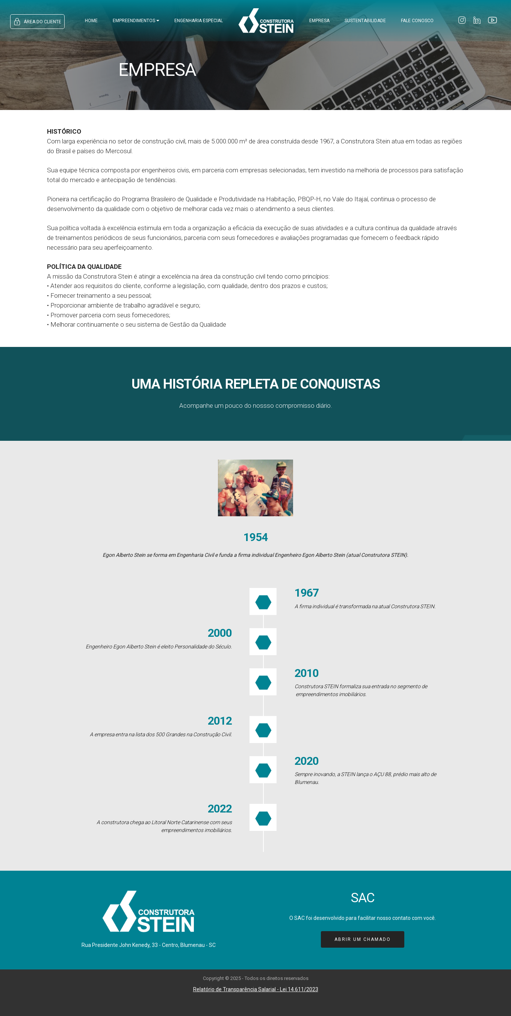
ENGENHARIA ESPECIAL (198, 20)
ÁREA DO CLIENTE (37, 21)
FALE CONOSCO (417, 20)
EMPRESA (319, 20)
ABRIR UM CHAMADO (362, 939)
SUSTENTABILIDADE (365, 20)
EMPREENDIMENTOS (134, 20)
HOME (91, 20)
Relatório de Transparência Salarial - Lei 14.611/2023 (255, 989)
